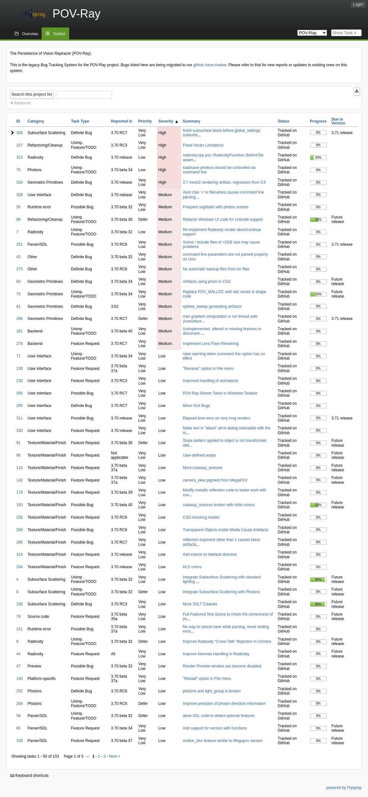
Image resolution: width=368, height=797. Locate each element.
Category (36, 121)
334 (19, 567)
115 (19, 468)
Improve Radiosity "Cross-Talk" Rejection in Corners (227, 641)
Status (284, 121)
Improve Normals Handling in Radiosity (216, 654)
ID (18, 121)
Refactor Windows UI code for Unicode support (223, 219)
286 (19, 542)
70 (18, 170)
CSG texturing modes (201, 517)
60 (18, 281)
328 (19, 195)
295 (19, 405)
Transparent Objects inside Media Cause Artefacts (225, 530)
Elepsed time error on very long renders (216, 418)
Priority (145, 121)
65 (18, 728)
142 (19, 480)
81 (18, 306)
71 (18, 356)
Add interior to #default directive (210, 554)
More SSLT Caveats (200, 604)
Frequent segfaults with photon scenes (215, 207)
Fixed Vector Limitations (203, 145)
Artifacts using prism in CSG (207, 281)
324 (19, 182)
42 (18, 257)
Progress (318, 121)
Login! (358, 4)
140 (19, 678)
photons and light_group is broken (212, 691)
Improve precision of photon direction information (224, 703)
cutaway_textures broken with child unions (219, 505)
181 (19, 331)
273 (19, 269)
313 (19, 157)
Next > (114, 756)
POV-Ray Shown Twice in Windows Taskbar (220, 393)
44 (18, 654)
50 (18, 207)
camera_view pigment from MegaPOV (215, 480)
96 (18, 455)
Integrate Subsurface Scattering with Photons (221, 592)
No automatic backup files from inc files (216, 269)
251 (19, 244)
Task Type (80, 121)
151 (19, 629)
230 (19, 381)
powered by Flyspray (344, 787)
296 (19, 318)
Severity (168, 121)
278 (19, 343)
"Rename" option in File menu (208, 368)
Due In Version (338, 121)
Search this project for (32, 94)
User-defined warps (199, 455)
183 (19, 505)
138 (19, 368)
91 (18, 443)
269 (19, 530)
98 (18, 219)
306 (19, 133)
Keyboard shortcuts (29, 775)
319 (19, 554)
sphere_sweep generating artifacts (212, 306)
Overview (30, 34)
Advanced (22, 103)
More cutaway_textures (202, 468)
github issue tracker (209, 65)
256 (19, 517)
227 (19, 145)
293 (19, 393)
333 (19, 430)
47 (18, 666)
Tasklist (59, 34)
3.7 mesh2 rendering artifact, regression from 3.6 (224, 182)
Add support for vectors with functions (215, 728)
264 (19, 703)
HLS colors (192, 567)
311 (19, 418)
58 (18, 715)
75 (18, 294)
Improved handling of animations (210, 381)
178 (19, 492)
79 (18, 616)
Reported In (121, 121)
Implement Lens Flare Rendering (211, 343)
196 (19, 604)
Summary (191, 121)
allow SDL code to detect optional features (218, 715)
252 (19, 691)
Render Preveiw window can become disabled (222, 666)
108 (19, 740)
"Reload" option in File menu (207, 678)
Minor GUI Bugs (196, 405)
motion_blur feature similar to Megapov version (222, 740)
